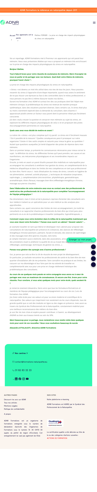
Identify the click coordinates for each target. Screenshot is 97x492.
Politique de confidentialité (14, 409)
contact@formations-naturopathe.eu (31, 362)
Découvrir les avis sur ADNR (15, 400)
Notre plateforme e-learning (58, 399)
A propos (7, 414)
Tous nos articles (10, 403)
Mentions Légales (10, 406)
